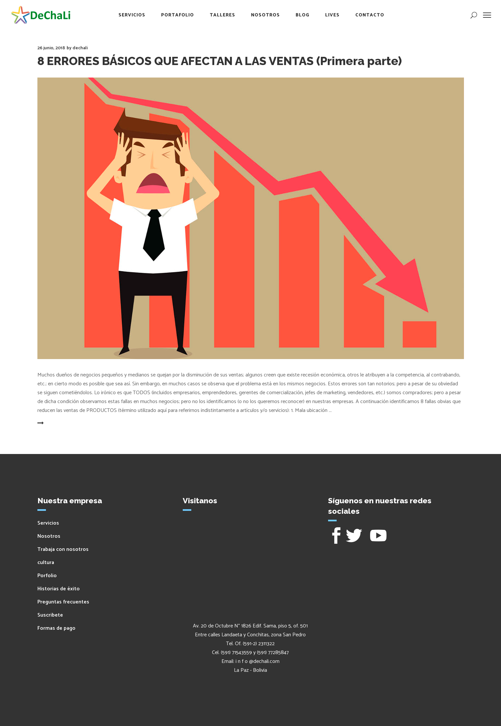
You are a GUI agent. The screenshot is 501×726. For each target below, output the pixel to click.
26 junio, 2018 (51, 48)
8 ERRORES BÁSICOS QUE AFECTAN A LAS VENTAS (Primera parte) (219, 61)
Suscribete (50, 615)
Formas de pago (56, 628)
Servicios (48, 523)
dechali (80, 48)
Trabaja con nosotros (63, 549)
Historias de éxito (58, 588)
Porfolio (47, 575)
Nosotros (48, 536)
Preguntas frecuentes (63, 602)
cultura (45, 562)
